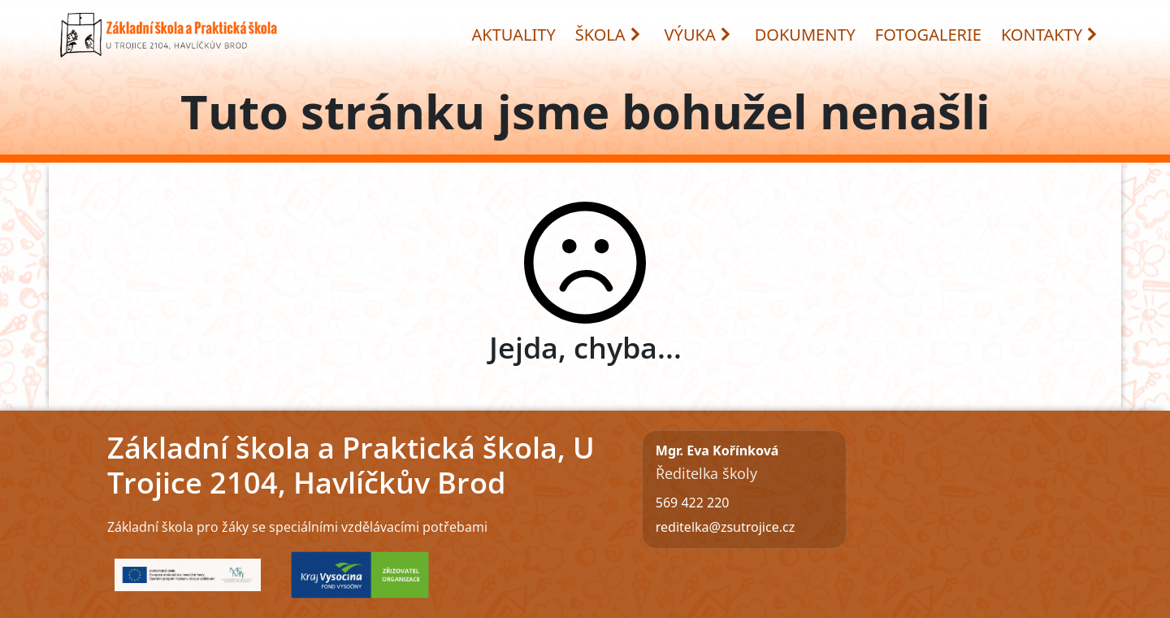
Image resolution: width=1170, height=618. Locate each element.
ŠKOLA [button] (608, 35)
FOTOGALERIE (928, 35)
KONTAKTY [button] (1049, 35)
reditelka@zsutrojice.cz (725, 527)
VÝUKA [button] (698, 35)
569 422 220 (693, 502)
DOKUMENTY (805, 35)
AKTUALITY (514, 35)
